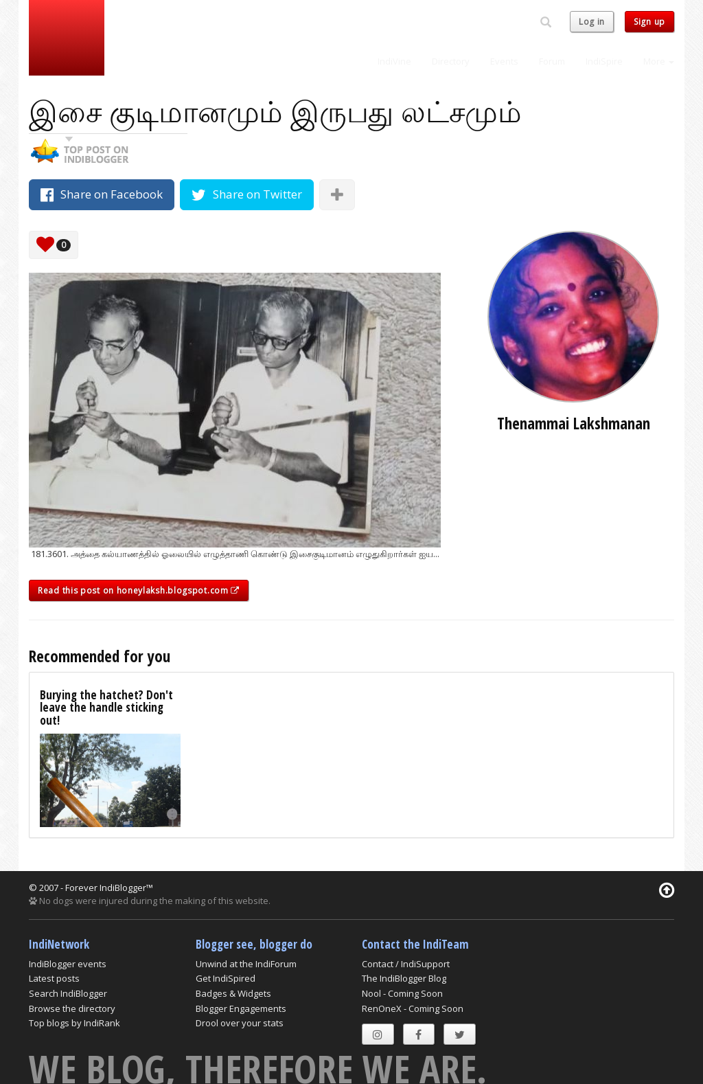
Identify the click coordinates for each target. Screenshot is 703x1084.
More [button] (658, 61)
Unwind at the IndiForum (246, 964)
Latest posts (54, 978)
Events (504, 61)
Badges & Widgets (233, 993)
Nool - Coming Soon (402, 993)
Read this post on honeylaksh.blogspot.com (139, 590)
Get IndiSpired (225, 978)
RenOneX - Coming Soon (412, 1008)
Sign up (649, 21)
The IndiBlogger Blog (404, 978)
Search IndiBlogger (68, 993)
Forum (552, 61)
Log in (592, 21)
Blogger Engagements (241, 1008)
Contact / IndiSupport (406, 964)
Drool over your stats (240, 1023)
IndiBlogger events (67, 964)
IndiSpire (604, 61)
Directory (451, 61)
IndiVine (394, 61)
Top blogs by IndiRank (74, 1023)
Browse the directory (72, 1008)
